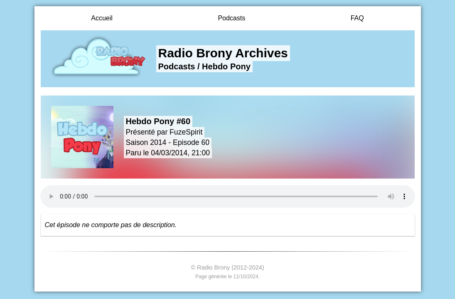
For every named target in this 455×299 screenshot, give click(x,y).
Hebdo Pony (226, 66)
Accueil (102, 18)
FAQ (357, 18)
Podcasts (231, 18)
